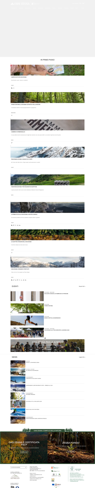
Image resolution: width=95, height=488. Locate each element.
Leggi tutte (81, 357)
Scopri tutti (81, 286)
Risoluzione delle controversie (36, 477)
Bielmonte (40, 8)
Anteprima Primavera (30, 394)
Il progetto (14, 8)
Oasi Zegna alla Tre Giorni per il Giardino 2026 (56, 330)
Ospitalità (27, 8)
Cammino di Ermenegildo (18, 131)
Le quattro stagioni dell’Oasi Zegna (21, 241)
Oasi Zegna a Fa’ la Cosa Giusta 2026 (34, 401)
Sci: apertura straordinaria (32, 370)
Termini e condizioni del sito (36, 474)
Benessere (47, 8)
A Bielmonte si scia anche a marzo (33, 378)
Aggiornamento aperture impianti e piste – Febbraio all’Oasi (39, 385)
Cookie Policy (33, 476)
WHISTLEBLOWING (33, 480)
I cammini (60, 8)
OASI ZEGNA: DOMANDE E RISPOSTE (20, 269)
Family (54, 8)
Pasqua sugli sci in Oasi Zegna (32, 409)
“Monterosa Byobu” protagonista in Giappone (24, 186)
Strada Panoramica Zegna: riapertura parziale (36, 418)
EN (83, 8)
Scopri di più (48, 348)
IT (81, 8)
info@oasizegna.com (74, 481)
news (12, 140)
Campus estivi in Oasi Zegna (18, 77)
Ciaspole (66, 8)
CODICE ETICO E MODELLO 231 (35, 478)
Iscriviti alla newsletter (19, 467)
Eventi (34, 8)
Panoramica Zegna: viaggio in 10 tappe (21, 159)
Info (77, 8)
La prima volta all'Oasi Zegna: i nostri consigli (24, 214)
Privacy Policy (33, 473)
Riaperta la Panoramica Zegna (32, 362)
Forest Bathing (48, 305)
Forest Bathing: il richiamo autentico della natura (25, 104)
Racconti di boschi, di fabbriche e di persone (56, 293)
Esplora (21, 8)
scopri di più (71, 451)
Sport (72, 8)
